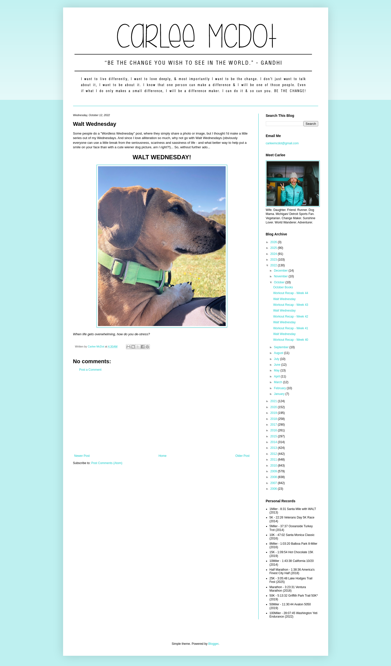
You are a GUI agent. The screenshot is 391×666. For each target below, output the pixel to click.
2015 (274, 436)
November (281, 276)
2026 (274, 242)
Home (163, 456)
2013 (274, 448)
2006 (274, 489)
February (280, 388)
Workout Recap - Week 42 (290, 316)
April (277, 376)
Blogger (213, 644)
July (277, 359)
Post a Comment (90, 369)
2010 (274, 465)
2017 (274, 424)
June (277, 364)
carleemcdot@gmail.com (282, 143)
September (281, 347)
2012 (274, 454)
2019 (274, 413)
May (277, 370)
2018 (274, 419)
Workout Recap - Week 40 (290, 339)
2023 (274, 259)
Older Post (242, 456)
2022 (274, 265)
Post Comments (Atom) (106, 463)
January (279, 394)
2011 (274, 459)
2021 (274, 401)
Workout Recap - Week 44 (290, 293)
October (279, 282)
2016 (274, 430)
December (281, 270)
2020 (274, 407)
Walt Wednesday (284, 299)
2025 (274, 248)
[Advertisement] (162, 413)
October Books (283, 287)
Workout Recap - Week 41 (290, 328)
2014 (274, 442)
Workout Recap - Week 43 (290, 305)
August (279, 353)
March (278, 382)
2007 (274, 483)
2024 (274, 254)
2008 (274, 477)
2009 (274, 471)
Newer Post (82, 456)
